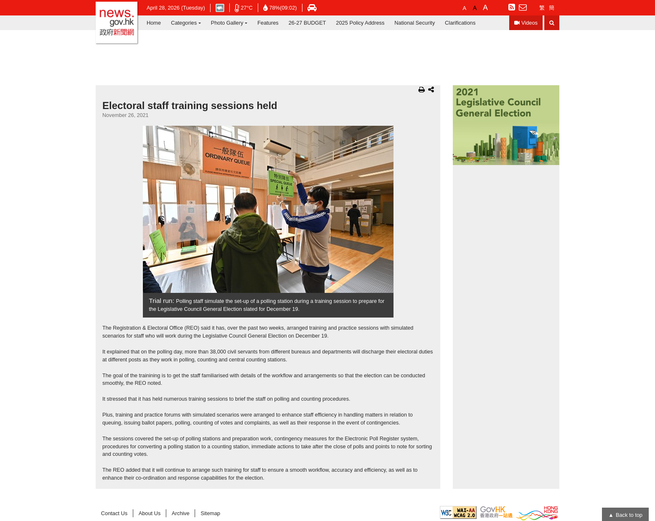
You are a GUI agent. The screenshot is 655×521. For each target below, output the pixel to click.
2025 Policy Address (360, 23)
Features (268, 23)
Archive (181, 513)
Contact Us (114, 513)
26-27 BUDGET (307, 23)
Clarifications (460, 23)
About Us (150, 513)
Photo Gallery (227, 23)
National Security (414, 23)
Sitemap (210, 513)
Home (154, 23)
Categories (184, 23)
